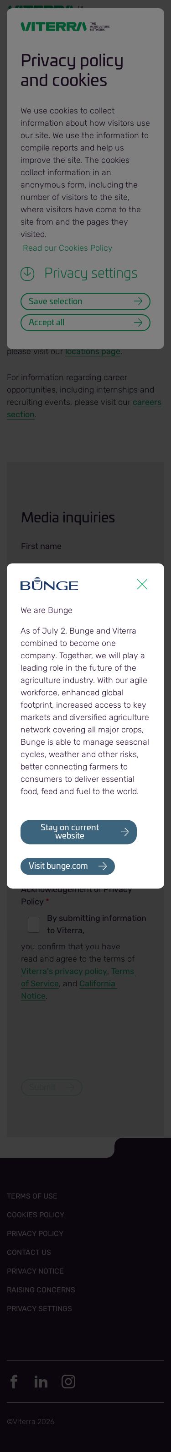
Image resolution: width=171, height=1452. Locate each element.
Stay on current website (70, 832)
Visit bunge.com (58, 867)
